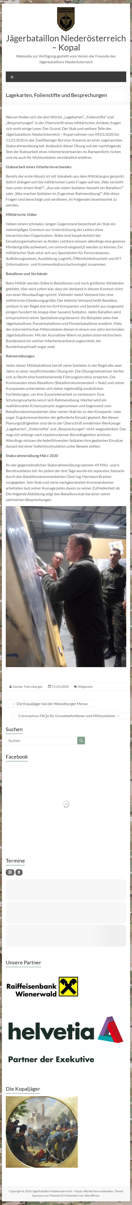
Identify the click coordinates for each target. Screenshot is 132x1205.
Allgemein (85, 686)
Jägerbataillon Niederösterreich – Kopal (66, 42)
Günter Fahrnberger (28, 686)
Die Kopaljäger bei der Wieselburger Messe (50, 703)
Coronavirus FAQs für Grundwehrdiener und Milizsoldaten (69, 715)
